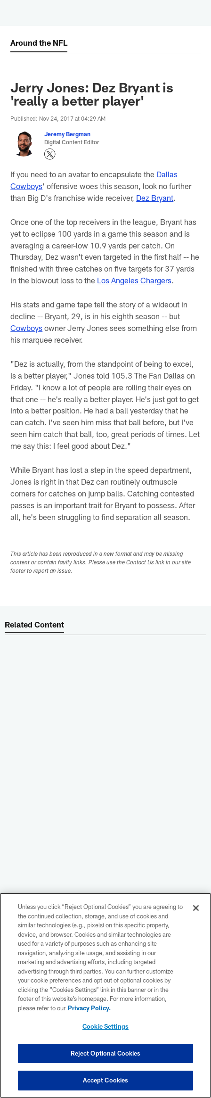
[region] (105, 995)
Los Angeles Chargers (134, 280)
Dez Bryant (154, 197)
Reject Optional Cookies (106, 1053)
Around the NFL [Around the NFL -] (38, 42)
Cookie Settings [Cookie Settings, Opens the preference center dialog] (105, 1026)
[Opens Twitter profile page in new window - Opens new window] (50, 154)
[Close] (196, 908)
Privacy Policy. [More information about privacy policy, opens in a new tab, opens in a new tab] (89, 1008)
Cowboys (26, 327)
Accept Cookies (106, 1080)
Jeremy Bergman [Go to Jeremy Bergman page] (67, 134)
